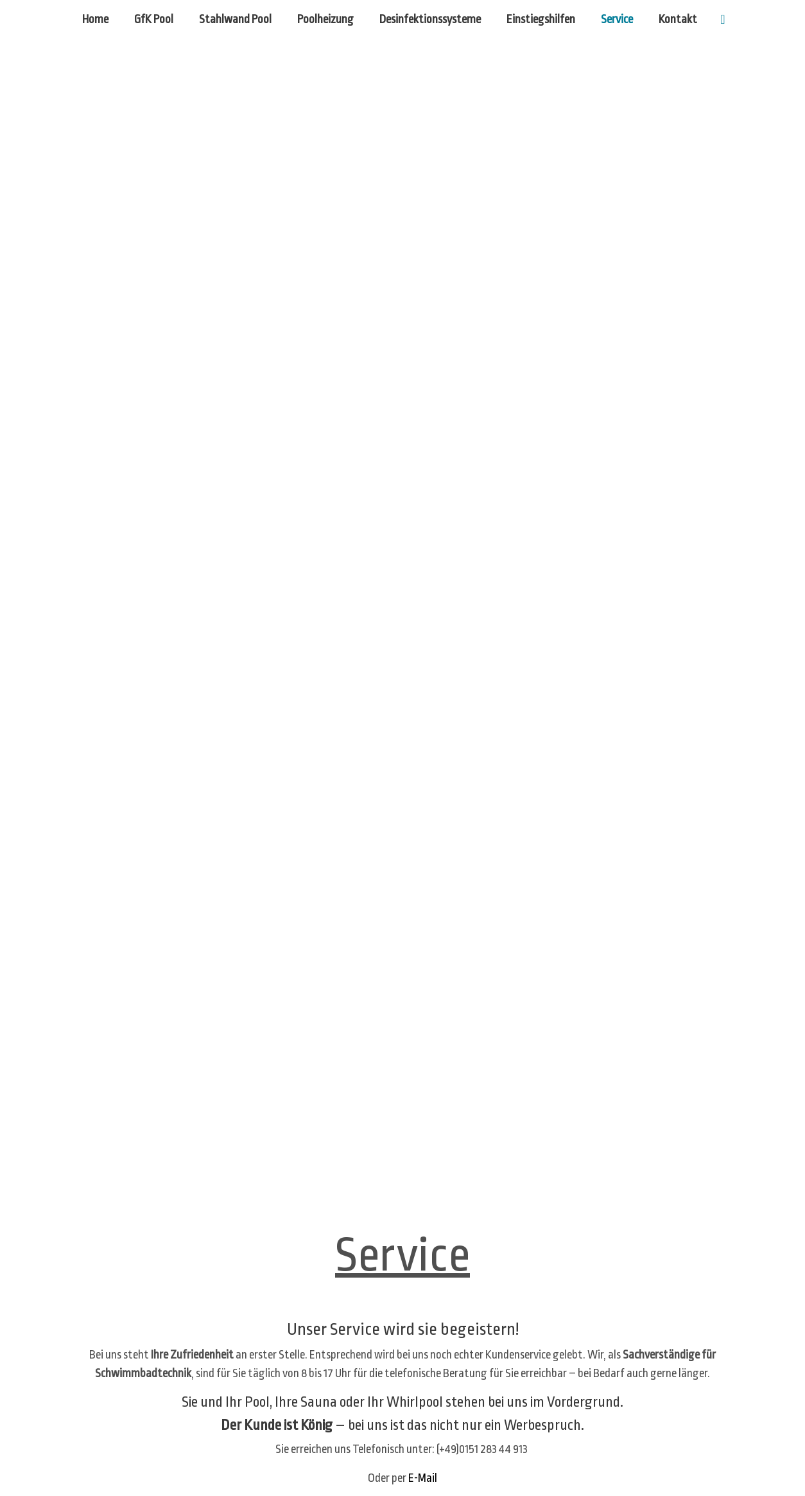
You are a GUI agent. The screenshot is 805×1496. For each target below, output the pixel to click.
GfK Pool (153, 19)
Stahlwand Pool (235, 19)
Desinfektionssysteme (430, 19)
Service (617, 19)
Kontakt (678, 19)
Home (95, 19)
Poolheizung (325, 19)
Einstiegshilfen (540, 19)
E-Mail (422, 1478)
